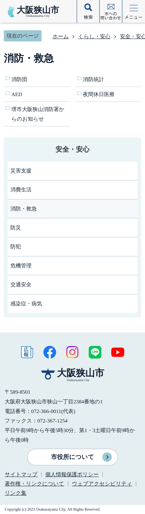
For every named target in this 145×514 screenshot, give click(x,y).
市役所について (72, 456)
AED (16, 94)
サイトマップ (21, 474)
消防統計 (93, 79)
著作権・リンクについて (34, 484)
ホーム (60, 36)
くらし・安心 (94, 36)
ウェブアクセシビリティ (102, 484)
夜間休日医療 (99, 94)
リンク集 (15, 493)
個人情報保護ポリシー (72, 474)
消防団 (19, 79)
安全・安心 (72, 149)
